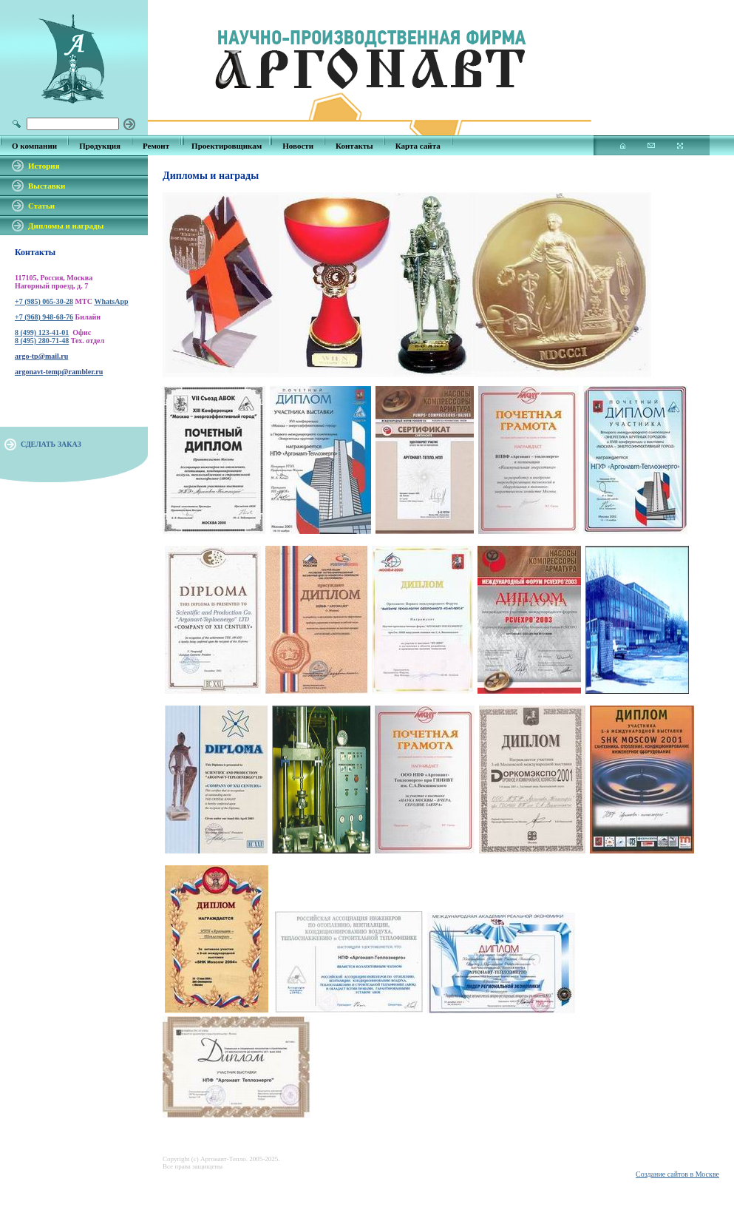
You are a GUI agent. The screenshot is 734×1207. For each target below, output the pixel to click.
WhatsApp (111, 301)
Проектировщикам (226, 145)
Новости (297, 145)
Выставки (46, 185)
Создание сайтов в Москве (677, 1174)
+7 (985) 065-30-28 (44, 301)
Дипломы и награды (65, 225)
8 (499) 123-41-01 (42, 332)
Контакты (354, 145)
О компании (34, 145)
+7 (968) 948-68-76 (44, 317)
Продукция (99, 145)
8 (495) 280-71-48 (42, 341)
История (44, 165)
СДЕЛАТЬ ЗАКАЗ (51, 444)
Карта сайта (418, 145)
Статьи (41, 205)
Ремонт (156, 145)
